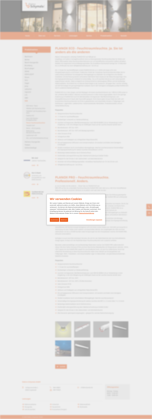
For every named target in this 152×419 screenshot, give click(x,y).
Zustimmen (54, 220)
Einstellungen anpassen (94, 220)
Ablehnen (64, 220)
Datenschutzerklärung (86, 213)
